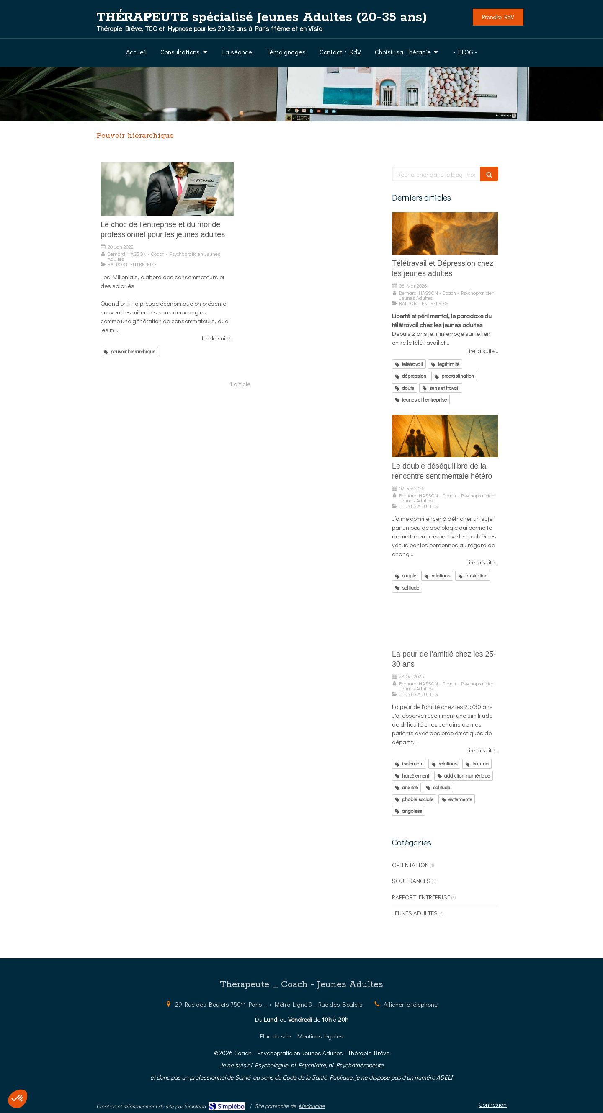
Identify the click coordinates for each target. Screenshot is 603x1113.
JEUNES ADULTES (415, 913)
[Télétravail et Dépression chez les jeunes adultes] (445, 233)
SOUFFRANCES (411, 880)
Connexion (493, 1104)
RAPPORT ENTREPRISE (421, 897)
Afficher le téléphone (411, 1004)
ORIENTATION (410, 865)
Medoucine (312, 1105)
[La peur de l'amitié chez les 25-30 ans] (445, 624)
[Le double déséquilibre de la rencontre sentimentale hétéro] (445, 436)
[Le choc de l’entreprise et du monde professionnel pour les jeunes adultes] (167, 189)
